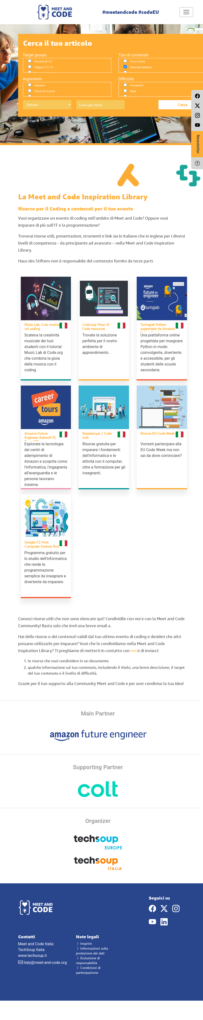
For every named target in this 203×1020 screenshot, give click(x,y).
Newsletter (198, 144)
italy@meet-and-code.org (45, 962)
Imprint (84, 943)
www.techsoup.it (32, 955)
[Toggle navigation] (186, 12)
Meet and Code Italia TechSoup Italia (43, 943)
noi (133, 650)
